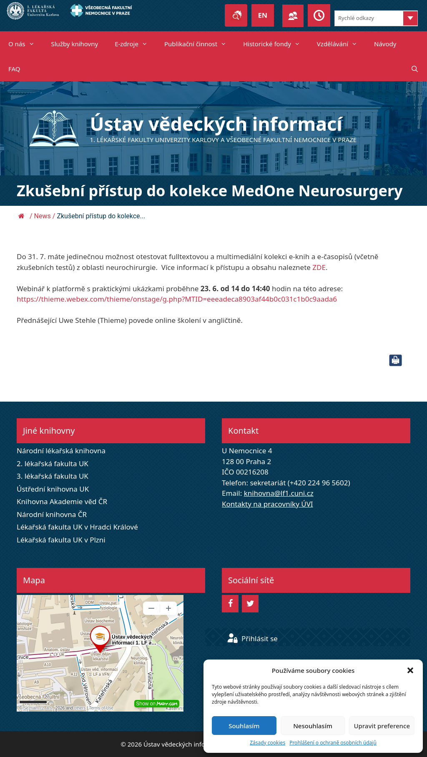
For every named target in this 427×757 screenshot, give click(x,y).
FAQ (14, 69)
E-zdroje (135, 43)
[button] (410, 670)
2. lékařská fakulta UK (52, 463)
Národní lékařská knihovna (61, 450)
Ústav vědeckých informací (216, 123)
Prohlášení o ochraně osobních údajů (333, 742)
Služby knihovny (74, 44)
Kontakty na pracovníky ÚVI (267, 504)
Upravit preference (382, 726)
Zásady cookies (267, 742)
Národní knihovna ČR (52, 514)
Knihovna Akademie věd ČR (62, 501)
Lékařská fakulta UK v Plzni (61, 540)
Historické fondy (276, 43)
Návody (385, 44)
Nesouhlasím (312, 726)
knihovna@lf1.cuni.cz (279, 493)
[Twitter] (250, 603)
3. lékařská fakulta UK (52, 476)
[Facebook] (230, 603)
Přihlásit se (252, 638)
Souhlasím (244, 726)
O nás (25, 43)
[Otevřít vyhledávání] (414, 68)
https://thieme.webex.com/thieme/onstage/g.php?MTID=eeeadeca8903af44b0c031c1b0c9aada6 (177, 299)
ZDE (319, 267)
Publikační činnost (199, 43)
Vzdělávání (341, 43)
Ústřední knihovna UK (53, 489)
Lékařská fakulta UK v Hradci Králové (77, 527)
